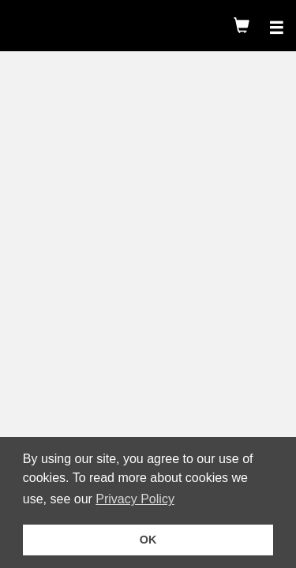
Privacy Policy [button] (137, 499)
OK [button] (148, 539)
